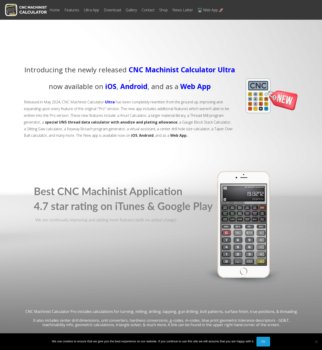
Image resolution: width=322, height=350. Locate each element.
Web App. (178, 135)
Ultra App (91, 10)
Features (71, 10)
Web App (195, 86)
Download (112, 10)
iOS (111, 86)
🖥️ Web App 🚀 (211, 10)
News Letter (182, 10)
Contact (148, 10)
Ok (263, 341)
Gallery (131, 10)
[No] (316, 341)
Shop (163, 10)
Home (55, 10)
